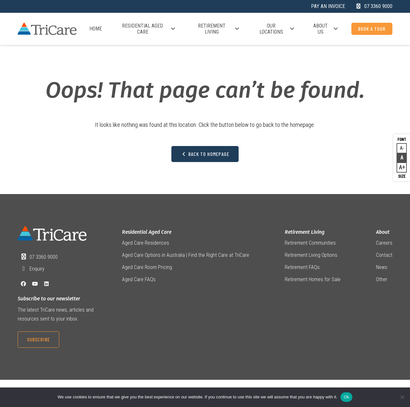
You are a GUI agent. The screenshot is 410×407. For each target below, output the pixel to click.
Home (95, 29)
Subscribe (38, 340)
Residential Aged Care (149, 29)
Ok (346, 397)
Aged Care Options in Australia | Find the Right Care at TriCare (185, 256)
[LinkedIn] (46, 285)
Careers (384, 243)
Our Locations (277, 29)
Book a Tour (372, 29)
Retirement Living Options (311, 256)
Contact (384, 256)
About (383, 232)
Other (381, 281)
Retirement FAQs (302, 268)
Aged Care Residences (145, 243)
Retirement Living (219, 29)
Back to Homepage (205, 154)
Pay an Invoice (328, 6)
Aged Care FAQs (139, 281)
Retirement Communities (310, 243)
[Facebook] (23, 285)
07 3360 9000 (44, 257)
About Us (326, 29)
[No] (402, 397)
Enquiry (37, 269)
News (381, 268)
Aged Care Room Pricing (147, 268)
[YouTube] (35, 285)
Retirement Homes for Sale (312, 281)
